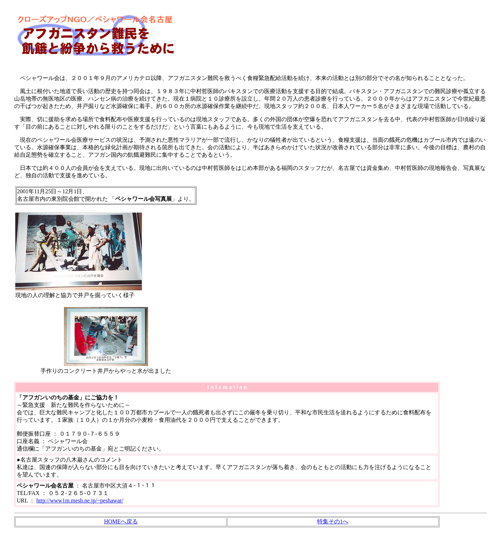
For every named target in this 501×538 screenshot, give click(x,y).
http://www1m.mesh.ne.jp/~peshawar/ (79, 500)
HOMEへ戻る (121, 521)
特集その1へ (332, 521)
